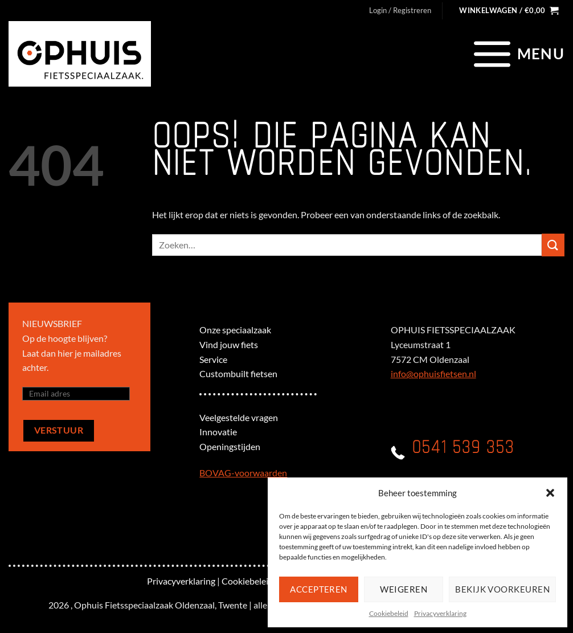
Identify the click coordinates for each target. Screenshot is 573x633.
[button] (550, 493)
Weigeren (403, 589)
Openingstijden (229, 446)
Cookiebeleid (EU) (257, 580)
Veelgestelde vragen (238, 417)
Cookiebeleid (388, 613)
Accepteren (318, 589)
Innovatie (218, 431)
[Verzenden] (553, 245)
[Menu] (517, 53)
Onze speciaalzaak (235, 329)
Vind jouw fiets (228, 344)
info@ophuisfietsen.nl (433, 373)
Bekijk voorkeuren (502, 589)
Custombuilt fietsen (238, 373)
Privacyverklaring (440, 613)
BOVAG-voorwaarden (243, 472)
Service (213, 359)
